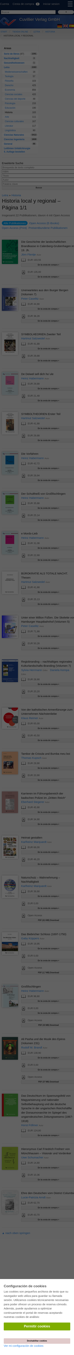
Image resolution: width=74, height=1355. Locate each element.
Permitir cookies (37, 1326)
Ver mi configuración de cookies (23, 1345)
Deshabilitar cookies (37, 1341)
